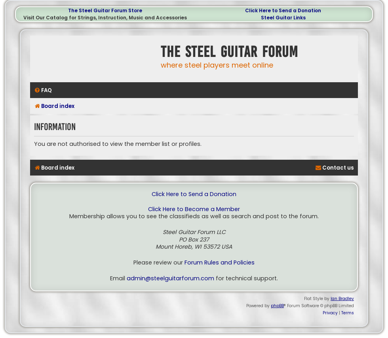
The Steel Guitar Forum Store (105, 10)
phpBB (277, 306)
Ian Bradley (342, 299)
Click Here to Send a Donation (283, 10)
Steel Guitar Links (283, 17)
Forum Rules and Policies (219, 262)
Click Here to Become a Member (194, 209)
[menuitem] (43, 90)
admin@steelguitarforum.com (170, 278)
